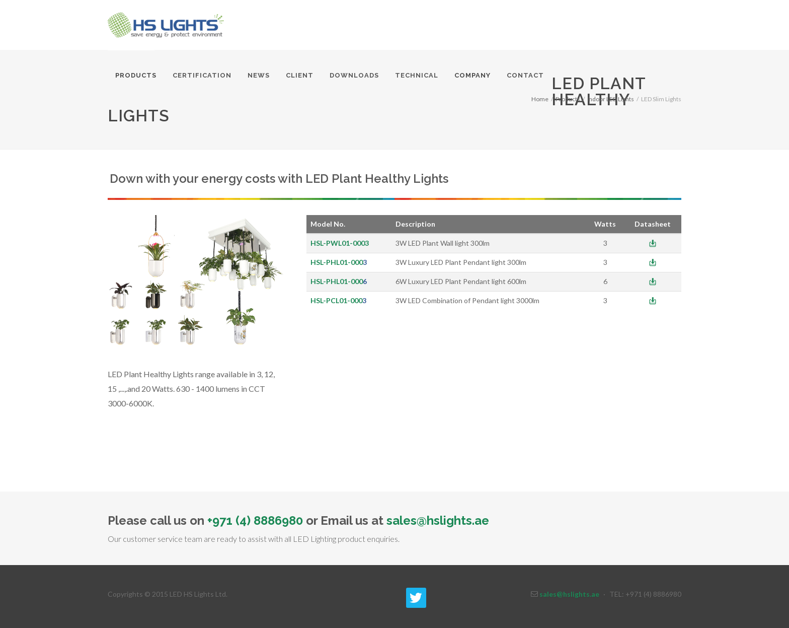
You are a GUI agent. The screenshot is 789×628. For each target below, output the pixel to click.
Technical (416, 75)
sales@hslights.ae (437, 520)
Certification (202, 75)
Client (299, 75)
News (259, 75)
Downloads (354, 75)
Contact (525, 75)
